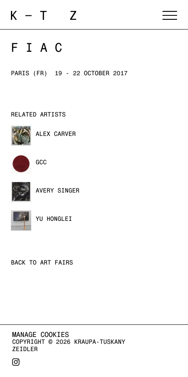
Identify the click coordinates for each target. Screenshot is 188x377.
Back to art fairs (42, 262)
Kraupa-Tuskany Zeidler (80, 15)
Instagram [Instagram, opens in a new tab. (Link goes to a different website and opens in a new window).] (15, 365)
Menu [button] (169, 15)
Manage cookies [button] (40, 334)
